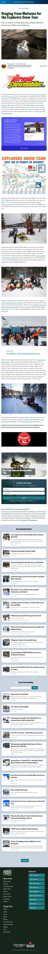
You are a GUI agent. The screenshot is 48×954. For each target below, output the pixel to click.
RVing (4, 929)
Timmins (5, 901)
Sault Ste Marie (36, 891)
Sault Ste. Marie (7, 889)
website (24, 520)
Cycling (5, 914)
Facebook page (33, 520)
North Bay (5, 884)
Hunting (5, 919)
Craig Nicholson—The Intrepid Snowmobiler (17, 64)
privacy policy (36, 500)
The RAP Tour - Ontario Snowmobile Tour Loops (23, 354)
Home (20, 8)
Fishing (5, 917)
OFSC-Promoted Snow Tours (35, 105)
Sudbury (5, 891)
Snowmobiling (25, 8)
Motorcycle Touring (7, 922)
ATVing (5, 909)
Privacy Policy (34, 950)
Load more (25, 860)
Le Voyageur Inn (28, 419)
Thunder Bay (6, 899)
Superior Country (7, 896)
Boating (5, 912)
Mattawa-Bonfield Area (11, 97)
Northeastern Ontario (39, 95)
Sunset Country (7, 894)
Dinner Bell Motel (27, 422)
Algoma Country (7, 881)
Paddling (5, 927)
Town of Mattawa (6, 113)
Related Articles (10, 351)
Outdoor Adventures (8, 924)
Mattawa (4, 198)
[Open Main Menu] (3, 2)
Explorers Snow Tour (7, 105)
